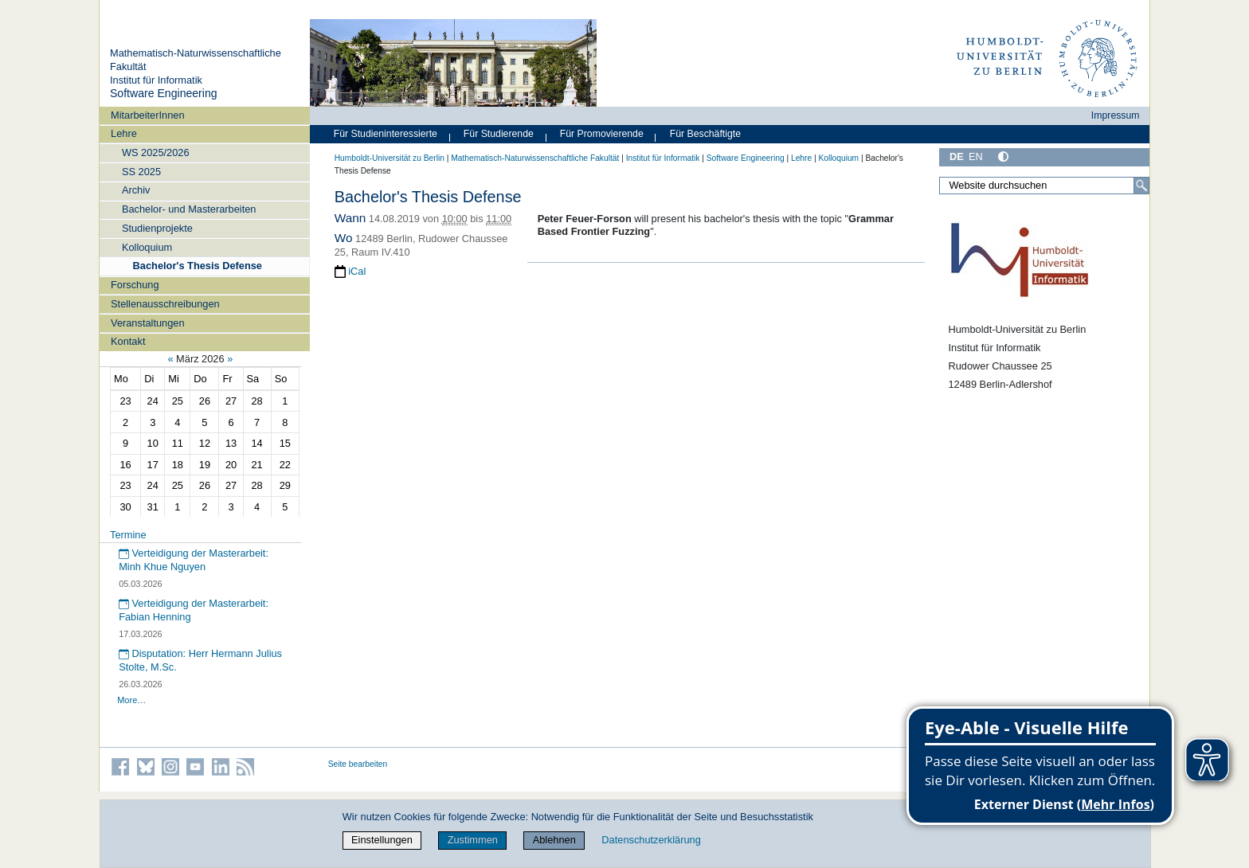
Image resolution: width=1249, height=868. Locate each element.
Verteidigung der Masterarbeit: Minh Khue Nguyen (193, 560)
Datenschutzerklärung (650, 840)
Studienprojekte (157, 228)
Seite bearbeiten (358, 764)
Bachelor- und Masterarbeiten (189, 209)
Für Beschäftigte (705, 133)
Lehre (124, 133)
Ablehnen (554, 840)
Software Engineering (163, 93)
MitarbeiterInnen (147, 115)
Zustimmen (473, 840)
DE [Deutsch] (956, 156)
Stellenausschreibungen (165, 304)
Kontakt (128, 341)
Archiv (136, 190)
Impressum (1115, 115)
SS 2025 (141, 172)
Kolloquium (147, 247)
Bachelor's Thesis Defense (197, 266)
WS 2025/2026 (156, 152)
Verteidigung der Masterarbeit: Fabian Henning (193, 610)
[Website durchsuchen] (1044, 185)
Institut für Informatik (156, 80)
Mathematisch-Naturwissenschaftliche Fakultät (535, 158)
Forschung (135, 285)
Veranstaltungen (148, 323)
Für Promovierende (602, 133)
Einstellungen (382, 840)
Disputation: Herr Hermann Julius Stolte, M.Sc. (200, 660)
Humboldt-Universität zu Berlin (389, 158)
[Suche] (1141, 185)
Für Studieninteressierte (385, 133)
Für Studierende (499, 133)
